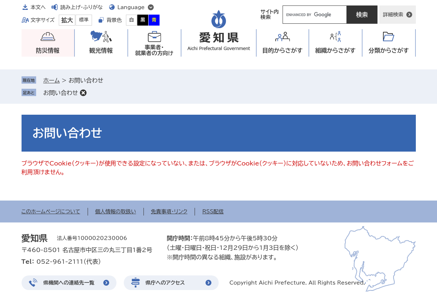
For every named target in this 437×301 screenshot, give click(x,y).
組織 (335, 50)
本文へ (38, 7)
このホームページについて (51, 211)
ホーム (51, 80)
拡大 (67, 20)
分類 (388, 50)
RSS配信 (213, 211)
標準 (84, 20)
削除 (83, 92)
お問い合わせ (60, 93)
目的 (282, 50)
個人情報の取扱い (115, 211)
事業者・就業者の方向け (154, 50)
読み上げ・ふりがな (81, 7)
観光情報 (101, 50)
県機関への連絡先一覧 (69, 282)
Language (131, 7)
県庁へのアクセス (165, 282)
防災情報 (48, 50)
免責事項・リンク (169, 211)
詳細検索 (393, 14)
